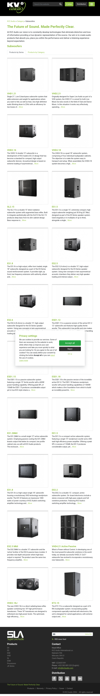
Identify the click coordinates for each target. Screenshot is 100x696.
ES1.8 (10, 263)
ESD (8, 653)
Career (61, 688)
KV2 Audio (11, 21)
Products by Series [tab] (16, 52)
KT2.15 (55, 603)
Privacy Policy (51, 688)
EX (8, 648)
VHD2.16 (11, 150)
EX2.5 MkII (12, 546)
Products (30, 688)
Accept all (70, 343)
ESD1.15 (11, 376)
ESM (9, 661)
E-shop (69, 4)
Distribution (81, 4)
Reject (70, 349)
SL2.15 (10, 206)
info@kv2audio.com (65, 668)
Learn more (23, 360)
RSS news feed (59, 639)
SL (8, 658)
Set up (70, 354)
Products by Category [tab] (36, 52)
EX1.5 (55, 433)
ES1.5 (55, 206)
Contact (56, 644)
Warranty (40, 688)
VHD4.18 (56, 150)
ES (8, 650)
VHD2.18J (12, 603)
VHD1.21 (11, 93)
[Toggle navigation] (92, 4)
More (21, 107)
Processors (11, 663)
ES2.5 (55, 263)
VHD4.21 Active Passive (64, 546)
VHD (9, 656)
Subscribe (88, 634)
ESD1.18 (56, 376)
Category (20, 21)
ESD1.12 (56, 320)
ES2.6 (10, 320)
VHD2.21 (56, 93)
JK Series (11, 666)
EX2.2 (55, 489)
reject (53, 355)
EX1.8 (10, 489)
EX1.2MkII (12, 433)
